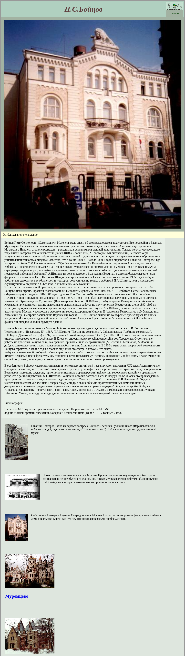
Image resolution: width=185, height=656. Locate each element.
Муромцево (16, 596)
